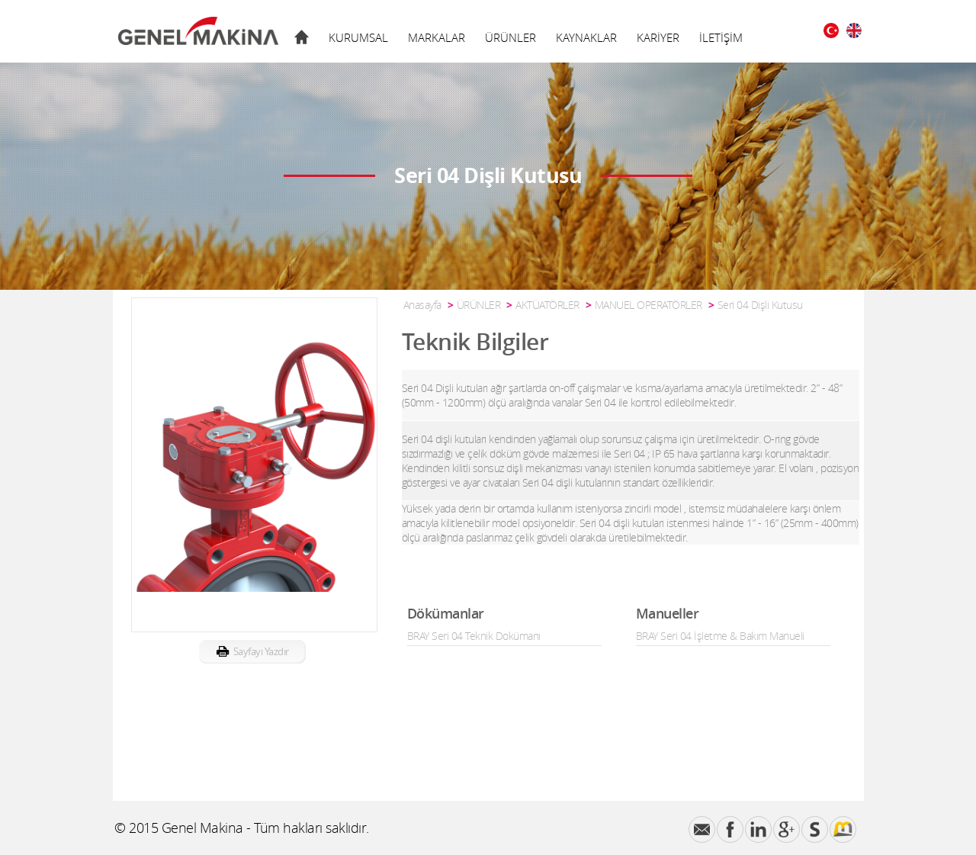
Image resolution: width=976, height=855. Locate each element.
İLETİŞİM (721, 37)
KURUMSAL (358, 37)
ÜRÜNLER (510, 37)
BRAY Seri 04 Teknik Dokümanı (474, 635)
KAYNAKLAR (586, 37)
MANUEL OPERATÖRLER (648, 304)
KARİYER (658, 37)
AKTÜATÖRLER (547, 304)
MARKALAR (436, 37)
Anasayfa (422, 304)
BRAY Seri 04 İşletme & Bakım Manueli (720, 635)
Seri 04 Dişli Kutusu (760, 304)
